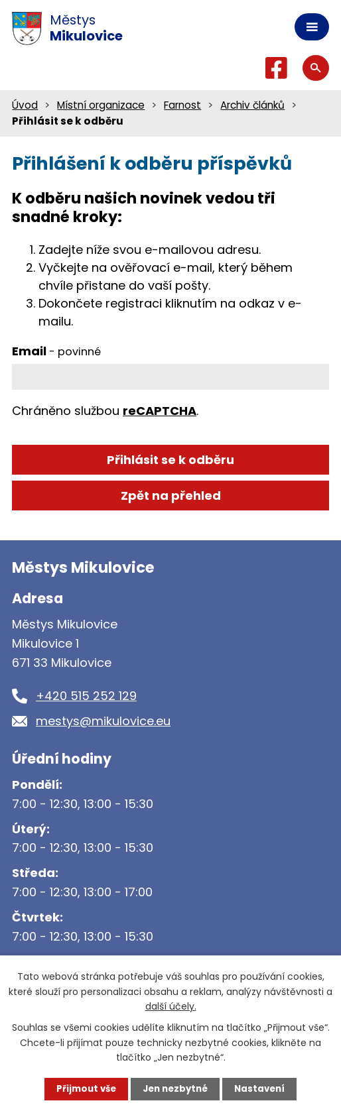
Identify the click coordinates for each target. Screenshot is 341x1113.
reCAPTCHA (159, 410)
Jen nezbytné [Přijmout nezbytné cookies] (175, 1088)
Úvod (25, 105)
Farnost (182, 105)
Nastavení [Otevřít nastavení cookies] (263, 1088)
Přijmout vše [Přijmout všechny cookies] (82, 1088)
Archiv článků (252, 105)
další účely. (170, 1005)
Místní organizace (101, 105)
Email (56, 351)
